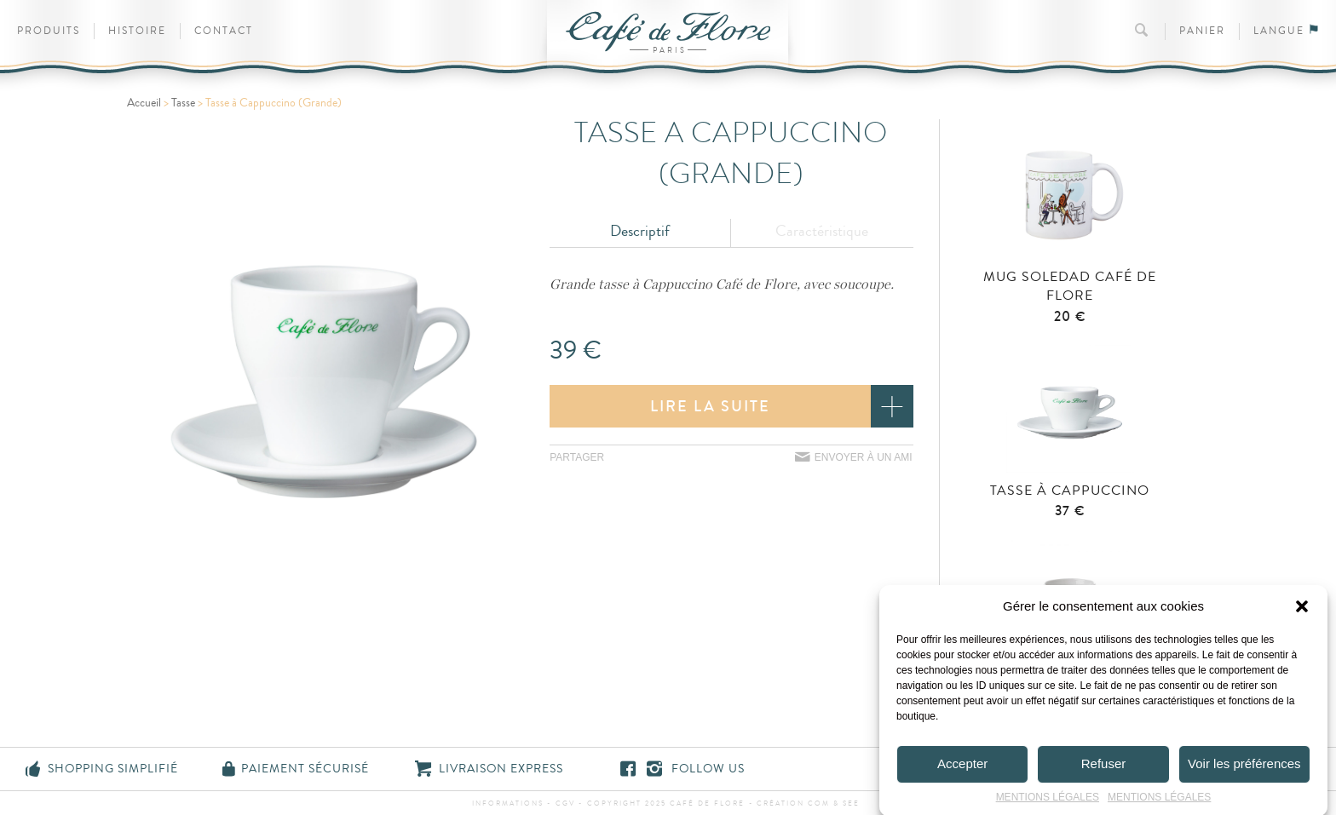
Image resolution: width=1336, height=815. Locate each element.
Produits (48, 31)
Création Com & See (808, 803)
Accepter (962, 772)
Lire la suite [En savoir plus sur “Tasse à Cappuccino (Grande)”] (710, 406)
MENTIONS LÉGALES (1047, 806)
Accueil (144, 103)
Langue (1286, 31)
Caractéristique (821, 231)
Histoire (137, 31)
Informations (508, 803)
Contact (223, 31)
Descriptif (640, 231)
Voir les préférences (1244, 772)
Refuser (1103, 772)
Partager (577, 457)
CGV (565, 803)
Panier (1202, 31)
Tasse (183, 103)
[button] (1301, 614)
